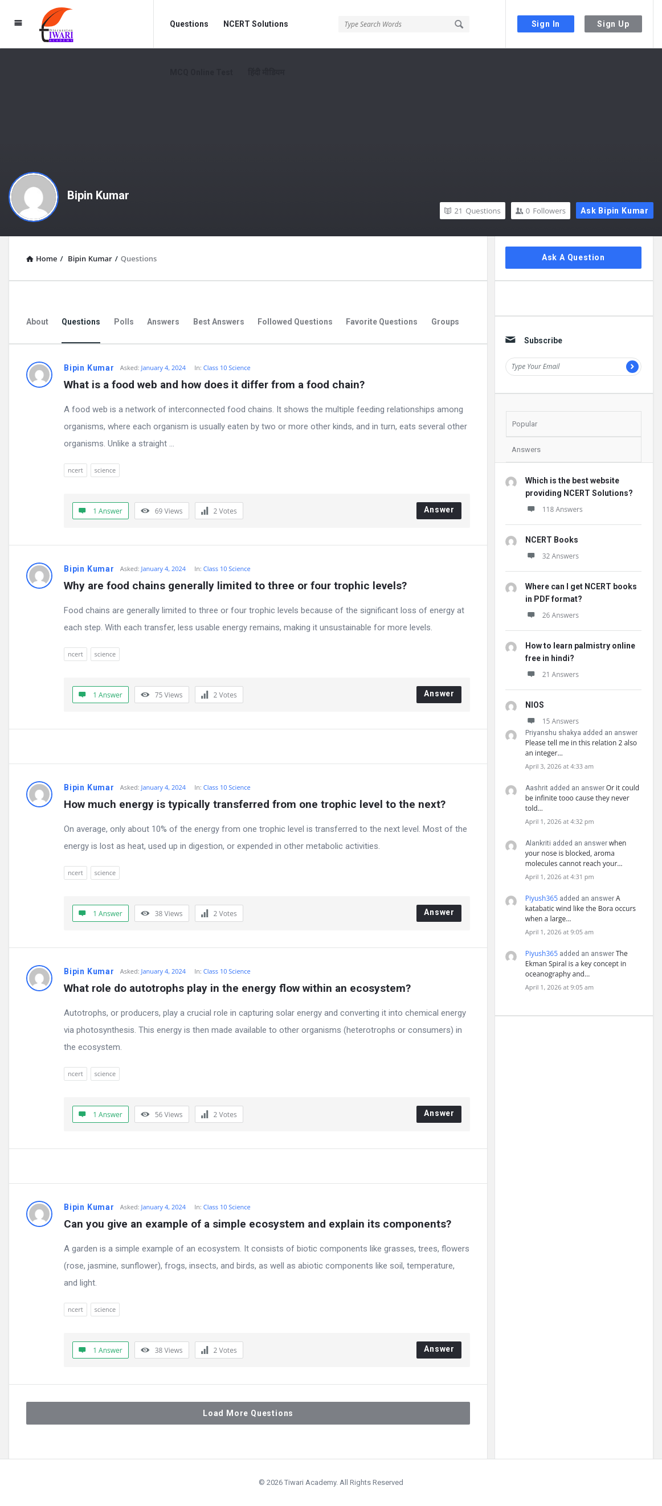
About (37, 321)
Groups (445, 321)
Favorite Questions (382, 321)
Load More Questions (248, 1413)
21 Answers (552, 674)
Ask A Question (573, 257)
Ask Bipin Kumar (615, 210)
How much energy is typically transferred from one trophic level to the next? (255, 804)
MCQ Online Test (201, 72)
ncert (75, 470)
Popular (524, 424)
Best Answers (218, 321)
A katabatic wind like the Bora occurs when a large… (580, 908)
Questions (189, 23)
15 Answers (552, 721)
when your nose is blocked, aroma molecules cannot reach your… (576, 853)
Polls (124, 321)
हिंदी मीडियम (266, 72)
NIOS (534, 704)
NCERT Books (551, 539)
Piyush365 (541, 898)
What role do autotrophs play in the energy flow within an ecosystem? (237, 988)
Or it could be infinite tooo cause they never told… (582, 798)
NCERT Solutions (255, 23)
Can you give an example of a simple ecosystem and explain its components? (257, 1223)
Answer (439, 509)
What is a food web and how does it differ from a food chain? (214, 384)
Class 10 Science (227, 367)
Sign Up (613, 23)
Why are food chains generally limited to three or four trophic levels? (235, 585)
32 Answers (552, 556)
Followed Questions (295, 321)
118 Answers (554, 509)
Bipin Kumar (98, 195)
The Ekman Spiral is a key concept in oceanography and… (576, 964)
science (105, 470)
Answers (163, 321)
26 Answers (552, 615)
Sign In (546, 23)
